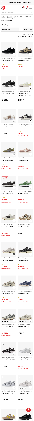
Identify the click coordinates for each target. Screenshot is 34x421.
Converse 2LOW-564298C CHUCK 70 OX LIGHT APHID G (24, 94)
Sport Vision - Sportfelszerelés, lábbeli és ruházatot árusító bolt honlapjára (16, 17)
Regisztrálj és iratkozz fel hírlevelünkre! (17, 2)
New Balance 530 (23, 227)
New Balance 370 (23, 127)
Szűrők (28, 29)
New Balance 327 (7, 127)
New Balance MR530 (8, 360)
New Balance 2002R (7, 93)
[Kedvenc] (22, 8)
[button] (17, 13)
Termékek (5, 20)
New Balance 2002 (7, 60)
